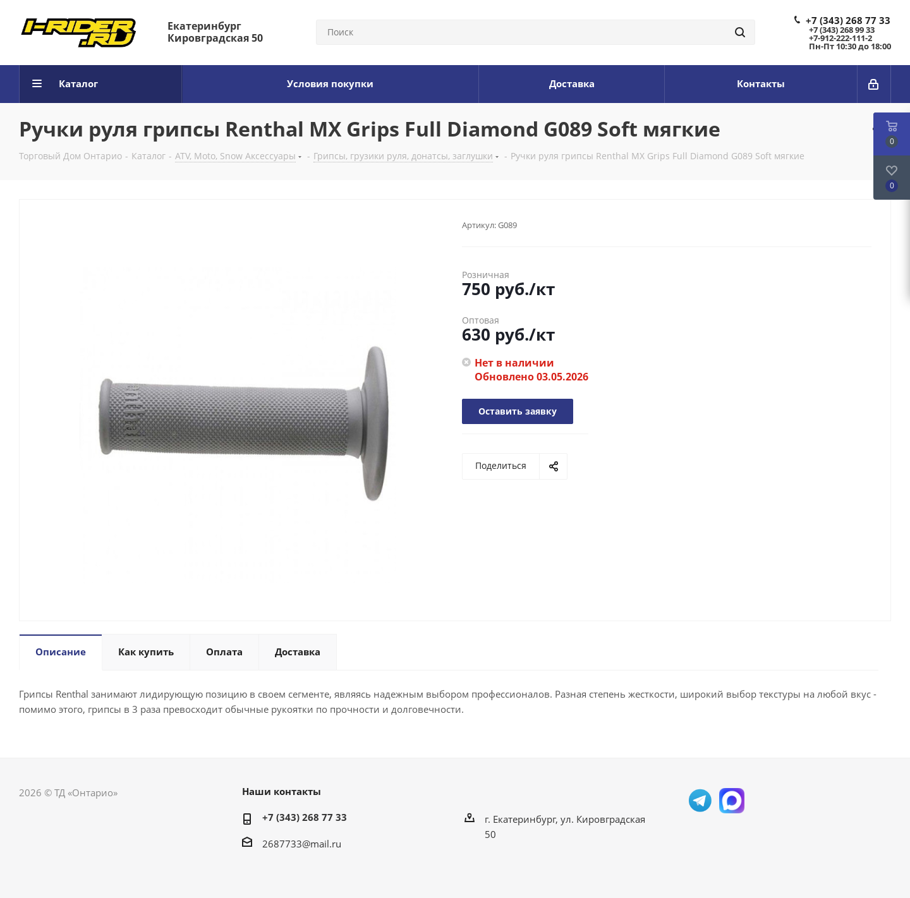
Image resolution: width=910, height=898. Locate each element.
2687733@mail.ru (301, 843)
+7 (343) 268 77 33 (848, 20)
